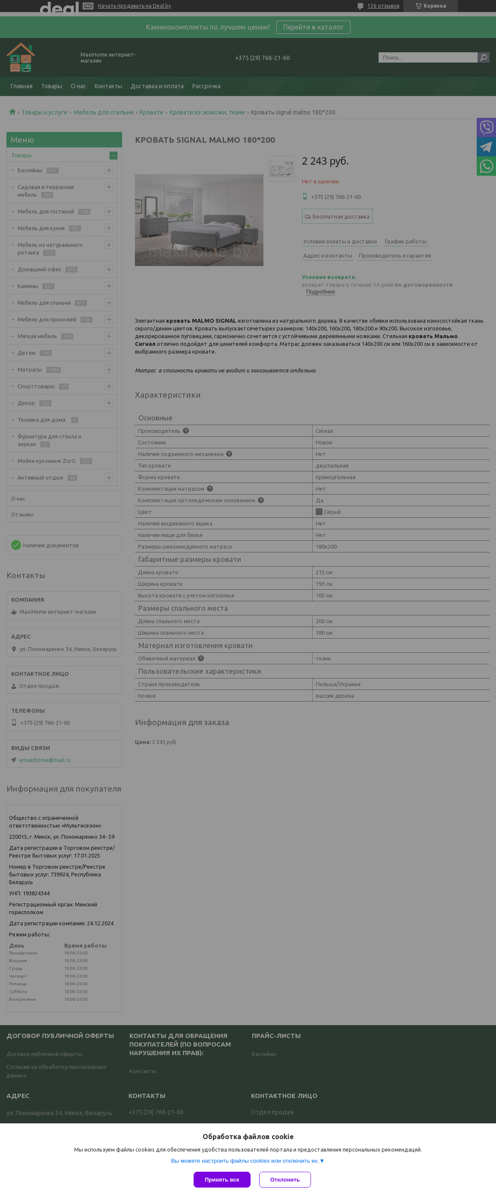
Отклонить (285, 1179)
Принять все (222, 1179)
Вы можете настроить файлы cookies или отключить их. (245, 1161)
